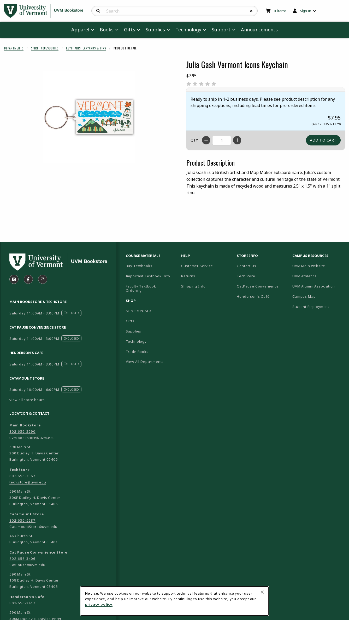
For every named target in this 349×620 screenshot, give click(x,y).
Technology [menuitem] (188, 29)
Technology (136, 341)
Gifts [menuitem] (129, 29)
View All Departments (145, 361)
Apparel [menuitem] (80, 29)
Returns (188, 276)
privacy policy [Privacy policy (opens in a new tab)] (99, 604)
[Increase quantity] (237, 140)
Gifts (130, 321)
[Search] (98, 11)
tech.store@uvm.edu (27, 482)
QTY (194, 140)
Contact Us (246, 265)
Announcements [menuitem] (259, 29)
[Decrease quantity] (206, 140)
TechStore (246, 276)
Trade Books (137, 351)
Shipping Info (193, 286)
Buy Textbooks (139, 265)
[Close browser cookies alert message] (262, 592)
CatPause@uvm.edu (27, 564)
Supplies (133, 331)
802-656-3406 (22, 558)
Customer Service (197, 265)
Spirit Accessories (44, 48)
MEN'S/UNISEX (139, 310)
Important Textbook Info (148, 276)
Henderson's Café (253, 296)
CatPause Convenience (258, 286)
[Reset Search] (251, 11)
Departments (13, 48)
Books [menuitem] (107, 29)
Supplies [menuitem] (155, 29)
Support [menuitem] (221, 29)
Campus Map (318, 296)
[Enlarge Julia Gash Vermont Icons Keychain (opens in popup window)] (89, 117)
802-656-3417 (22, 603)
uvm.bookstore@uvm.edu (32, 437)
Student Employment (318, 306)
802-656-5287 (22, 520)
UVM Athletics (318, 275)
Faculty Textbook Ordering (141, 288)
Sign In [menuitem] (305, 10)
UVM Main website (318, 265)
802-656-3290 (22, 431)
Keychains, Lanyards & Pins (86, 48)
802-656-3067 (22, 476)
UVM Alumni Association (318, 286)
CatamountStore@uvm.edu (33, 526)
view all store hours (27, 399)
